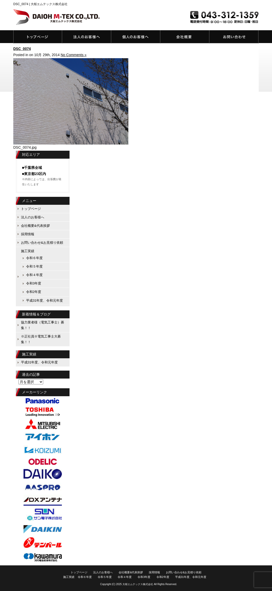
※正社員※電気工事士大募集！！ (41, 339)
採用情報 (27, 234)
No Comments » (73, 55)
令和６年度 (34, 258)
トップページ (37, 36)
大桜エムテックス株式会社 (137, 584)
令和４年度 (34, 275)
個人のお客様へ (135, 36)
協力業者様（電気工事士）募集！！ (42, 325)
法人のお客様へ (86, 36)
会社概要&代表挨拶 (184, 36)
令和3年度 (33, 283)
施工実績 (27, 251)
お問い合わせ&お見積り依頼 (234, 36)
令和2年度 (33, 292)
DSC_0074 (22, 49)
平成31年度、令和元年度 (44, 300)
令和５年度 (34, 266)
